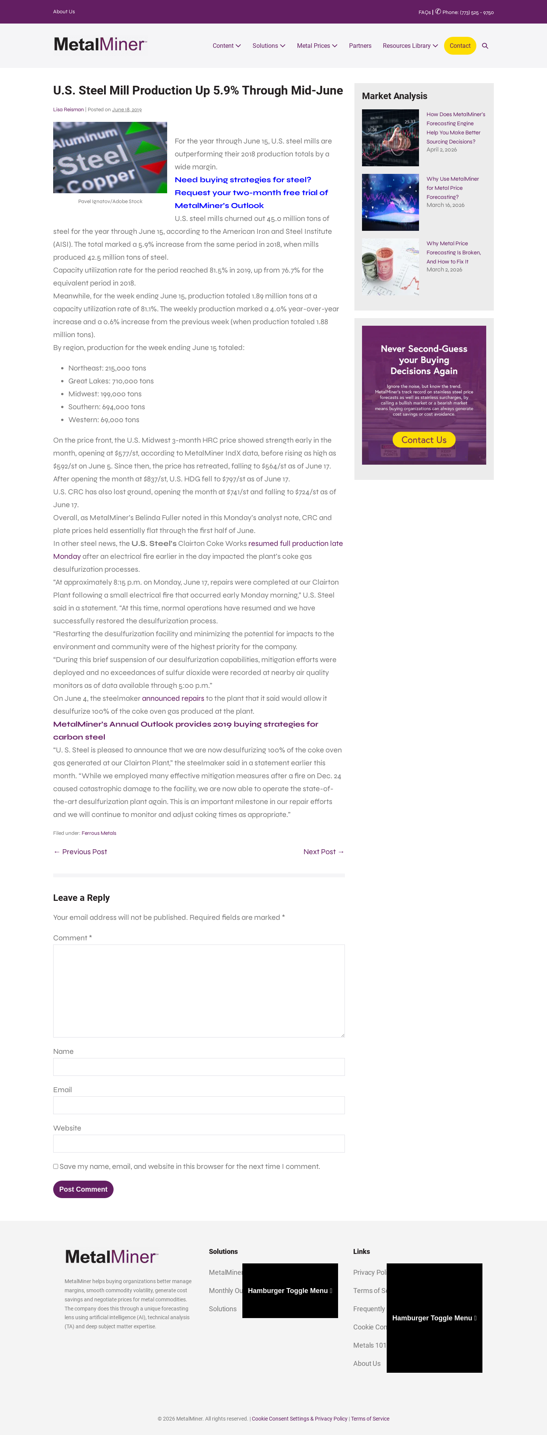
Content (227, 45)
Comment (72, 938)
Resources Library (410, 45)
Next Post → (324, 851)
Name (63, 1051)
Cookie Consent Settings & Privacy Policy (300, 1419)
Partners (360, 45)
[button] (485, 46)
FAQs (425, 12)
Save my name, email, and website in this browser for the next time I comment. (190, 1166)
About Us (64, 11)
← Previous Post (80, 851)
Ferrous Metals (99, 833)
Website (67, 1128)
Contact (460, 45)
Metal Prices (317, 45)
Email (62, 1089)
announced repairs (173, 698)
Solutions (269, 45)
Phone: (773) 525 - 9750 (464, 12)
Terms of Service (370, 1419)
